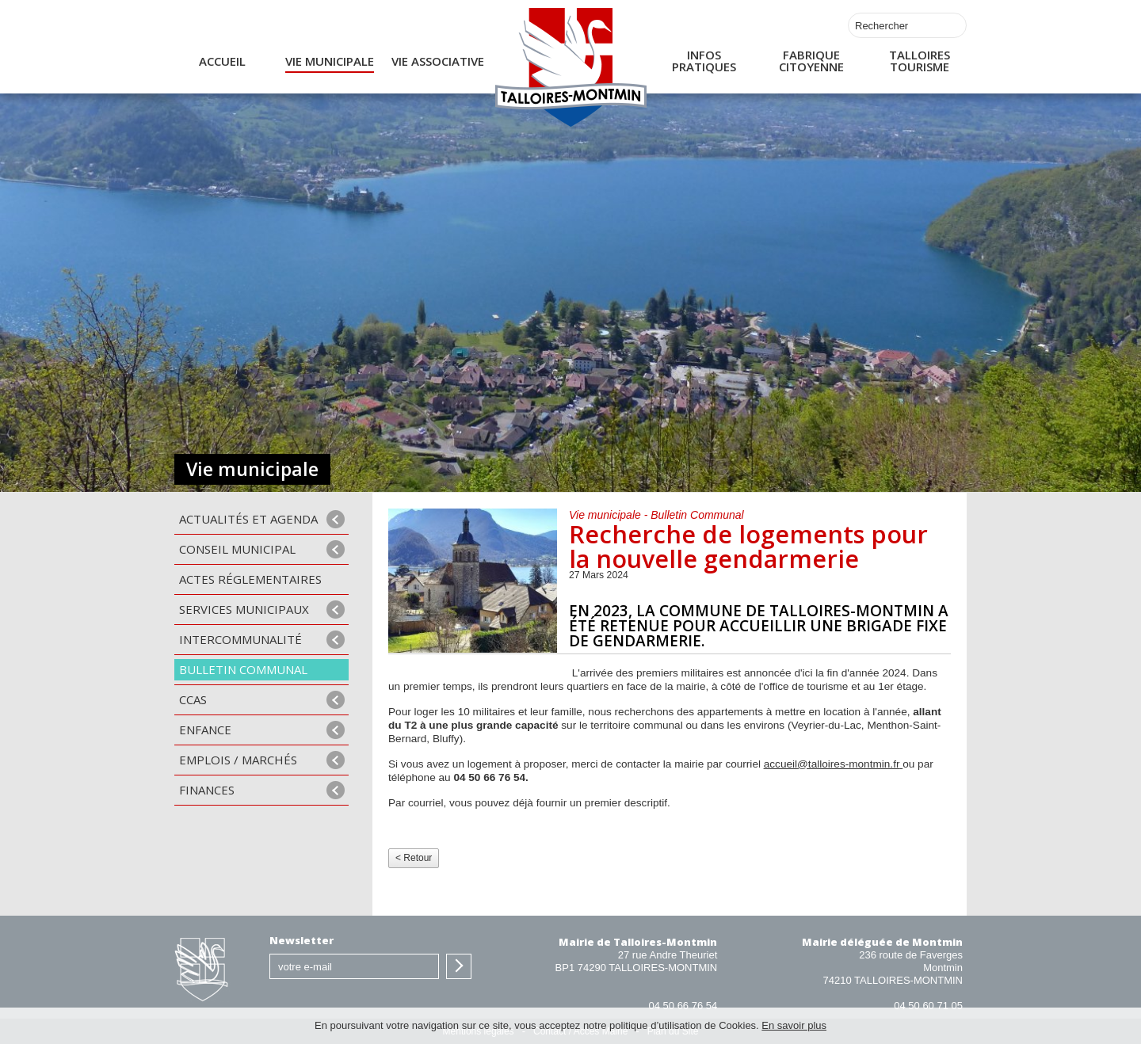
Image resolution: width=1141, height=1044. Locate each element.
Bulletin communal (243, 669)
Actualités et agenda (248, 519)
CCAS (193, 699)
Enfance (205, 729)
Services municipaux (244, 609)
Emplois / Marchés (238, 760)
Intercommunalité (240, 639)
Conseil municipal (237, 549)
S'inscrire (458, 966)
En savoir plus (793, 1025)
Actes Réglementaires (250, 579)
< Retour (413, 857)
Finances (207, 790)
